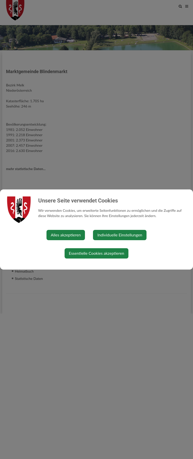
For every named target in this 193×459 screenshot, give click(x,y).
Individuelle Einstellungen (119, 234)
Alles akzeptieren (66, 234)
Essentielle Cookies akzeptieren (96, 253)
